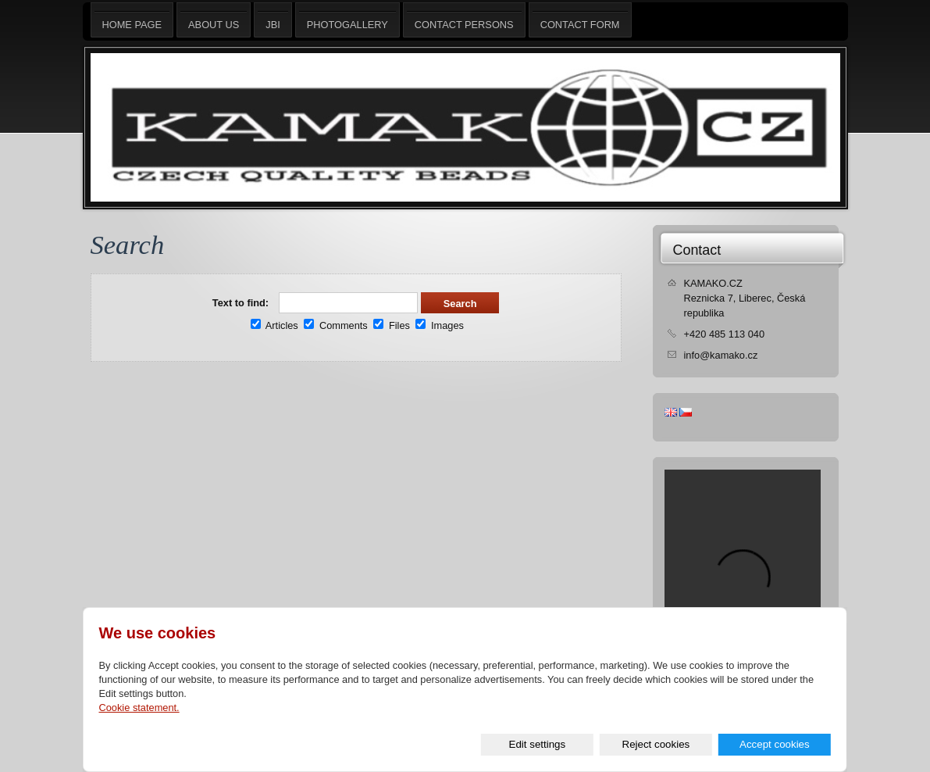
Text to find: (240, 303)
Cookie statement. (139, 707)
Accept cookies (774, 744)
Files (391, 325)
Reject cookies (656, 744)
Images (439, 325)
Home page (132, 20)
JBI (273, 20)
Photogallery (347, 20)
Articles (274, 325)
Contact (697, 250)
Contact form (580, 20)
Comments (335, 325)
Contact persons (464, 20)
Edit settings (537, 744)
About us (213, 20)
